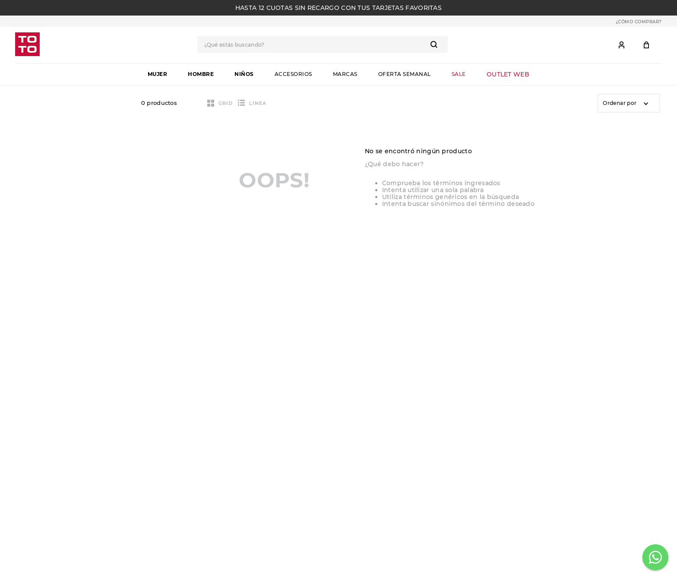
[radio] (220, 103)
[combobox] (322, 44)
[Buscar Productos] (435, 44)
